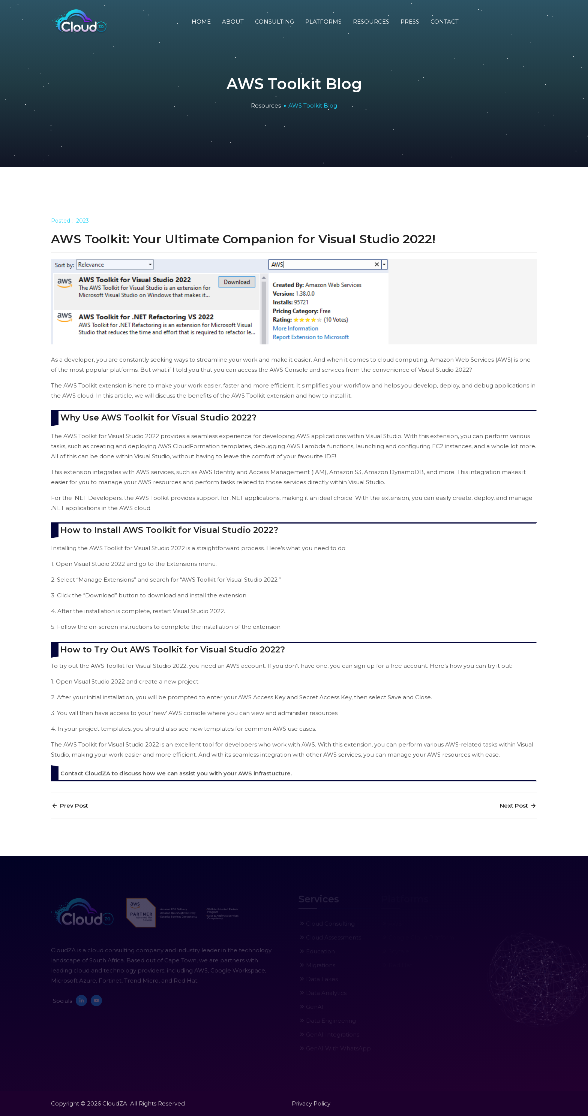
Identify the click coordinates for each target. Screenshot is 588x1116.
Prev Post (69, 805)
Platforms (323, 21)
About (233, 21)
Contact (444, 21)
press (409, 21)
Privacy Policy (311, 1103)
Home (201, 21)
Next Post (518, 805)
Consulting (274, 21)
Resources (371, 21)
